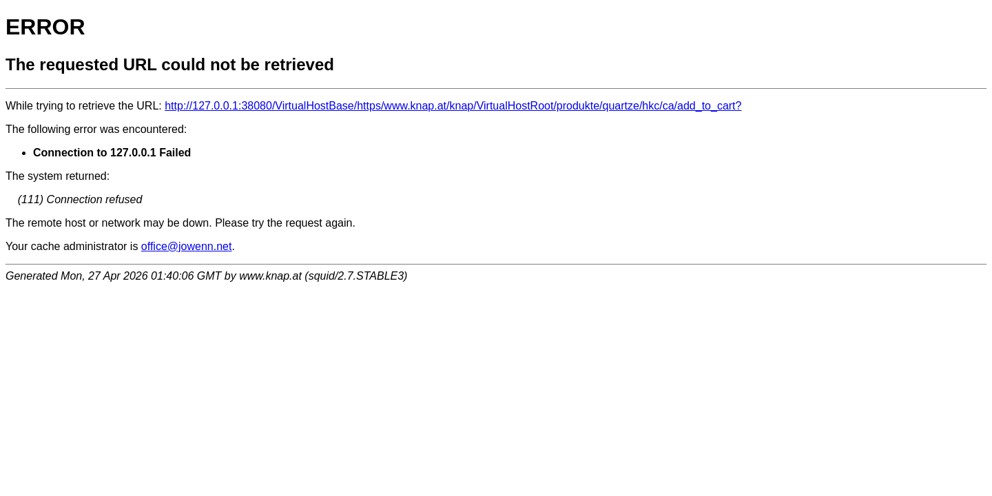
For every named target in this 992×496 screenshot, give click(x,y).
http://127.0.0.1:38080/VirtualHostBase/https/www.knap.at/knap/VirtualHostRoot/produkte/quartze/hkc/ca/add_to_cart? (453, 106)
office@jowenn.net (186, 246)
